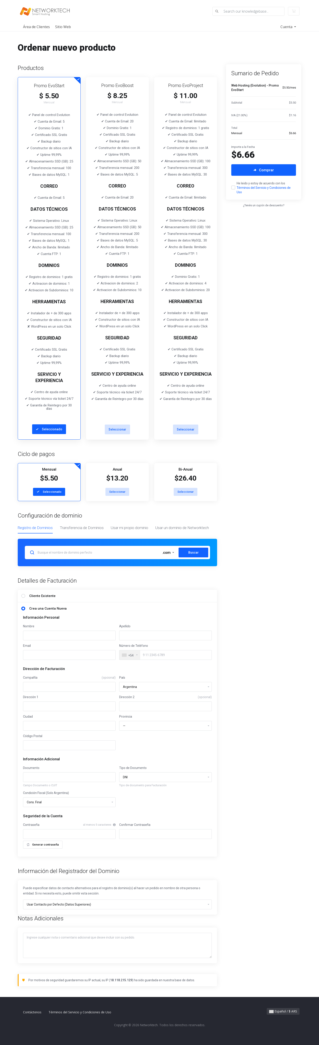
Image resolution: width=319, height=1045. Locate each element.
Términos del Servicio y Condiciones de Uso (80, 1012)
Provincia (125, 716)
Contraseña (31, 825)
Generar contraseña (43, 844)
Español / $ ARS (283, 1011)
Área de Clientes (36, 26)
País (122, 677)
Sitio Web (63, 26)
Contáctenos (32, 1012)
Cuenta (286, 26)
